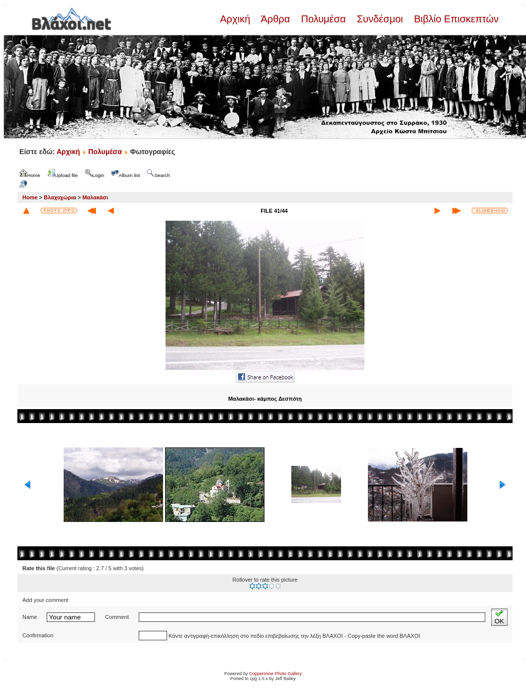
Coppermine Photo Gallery (275, 673)
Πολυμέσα (323, 18)
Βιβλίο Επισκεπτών (455, 18)
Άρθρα (276, 18)
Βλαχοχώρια (60, 197)
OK (499, 617)
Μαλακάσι (95, 197)
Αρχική (236, 18)
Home (30, 197)
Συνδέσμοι (380, 18)
